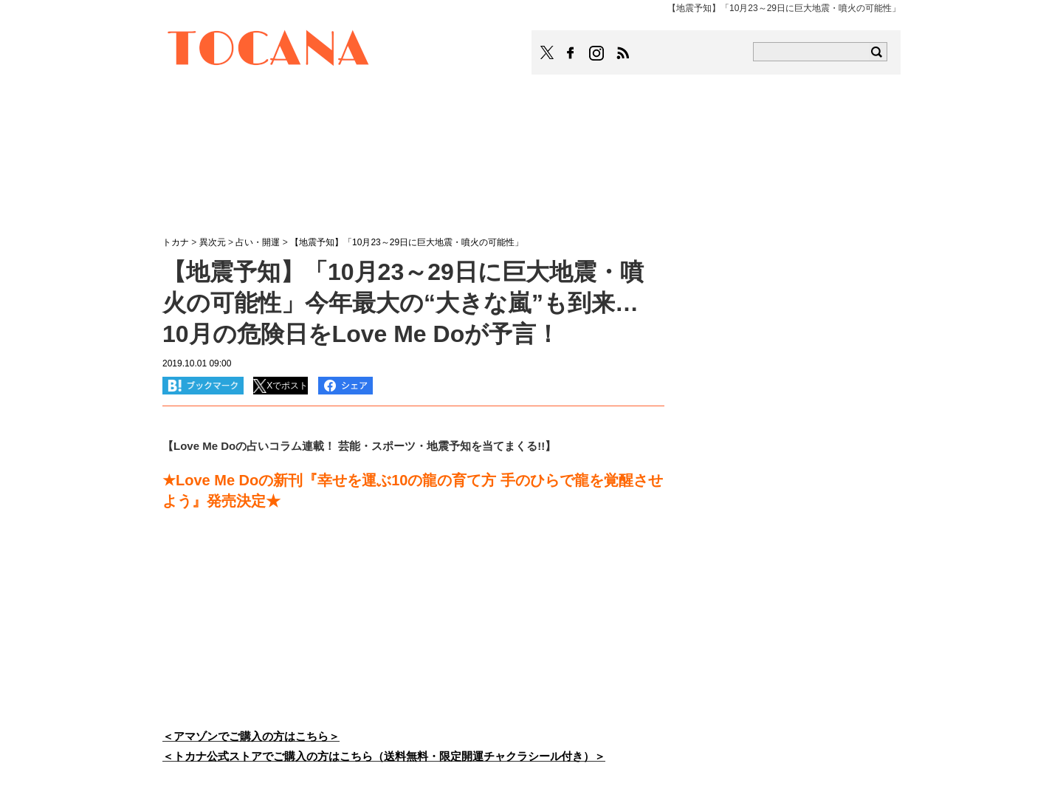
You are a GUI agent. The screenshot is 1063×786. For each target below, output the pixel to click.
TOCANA (268, 50)
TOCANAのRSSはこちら (623, 53)
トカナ (175, 242)
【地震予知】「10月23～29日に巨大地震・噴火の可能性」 (406, 242)
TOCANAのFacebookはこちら (571, 53)
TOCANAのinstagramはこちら (597, 53)
